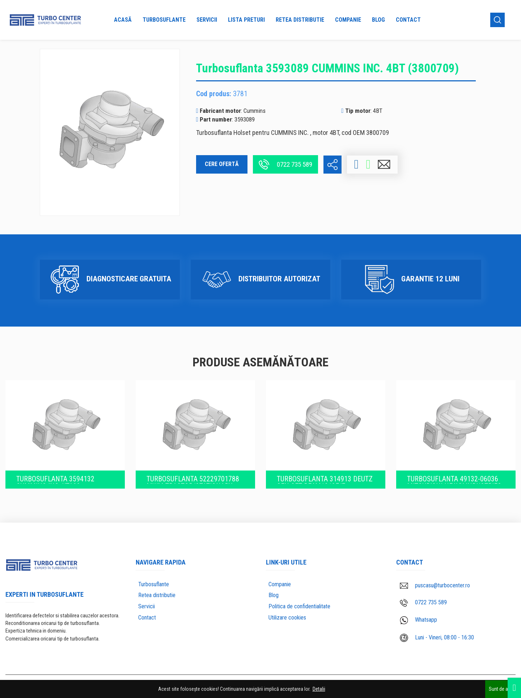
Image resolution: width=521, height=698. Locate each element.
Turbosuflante (164, 19)
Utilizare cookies (287, 616)
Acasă (123, 19)
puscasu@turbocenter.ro (435, 583)
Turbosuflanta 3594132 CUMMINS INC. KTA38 (55, 478)
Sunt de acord (503, 689)
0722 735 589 (285, 164)
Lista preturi (246, 19)
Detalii (319, 689)
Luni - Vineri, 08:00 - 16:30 (437, 636)
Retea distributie (300, 19)
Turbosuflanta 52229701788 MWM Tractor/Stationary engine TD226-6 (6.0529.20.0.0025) (193, 478)
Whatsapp (418, 618)
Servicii (206, 19)
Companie (348, 19)
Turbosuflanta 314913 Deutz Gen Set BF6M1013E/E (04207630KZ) (325, 478)
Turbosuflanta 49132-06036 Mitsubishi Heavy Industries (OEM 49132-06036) (454, 478)
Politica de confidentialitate (299, 604)
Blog (378, 19)
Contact (408, 19)
